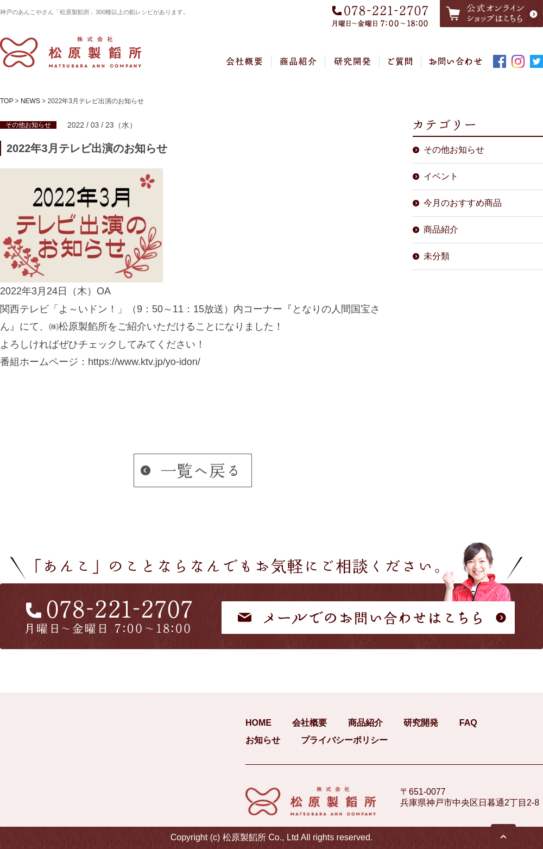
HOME (258, 722)
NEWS (30, 101)
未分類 (437, 256)
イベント (441, 176)
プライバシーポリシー (344, 740)
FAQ (468, 722)
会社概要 (309, 722)
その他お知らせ (454, 149)
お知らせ (262, 740)
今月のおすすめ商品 (463, 202)
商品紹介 (441, 229)
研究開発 (420, 722)
